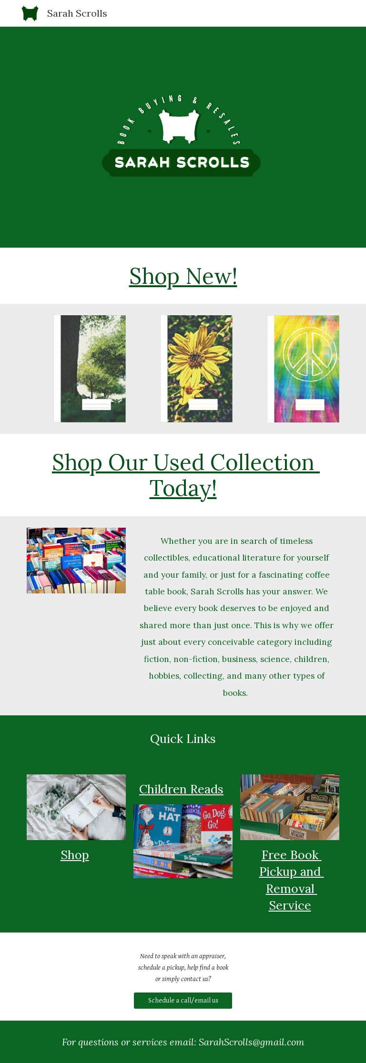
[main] (183, 275)
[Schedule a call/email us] (183, 1001)
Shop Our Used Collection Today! (186, 474)
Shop (75, 854)
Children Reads (181, 789)
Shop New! (183, 276)
